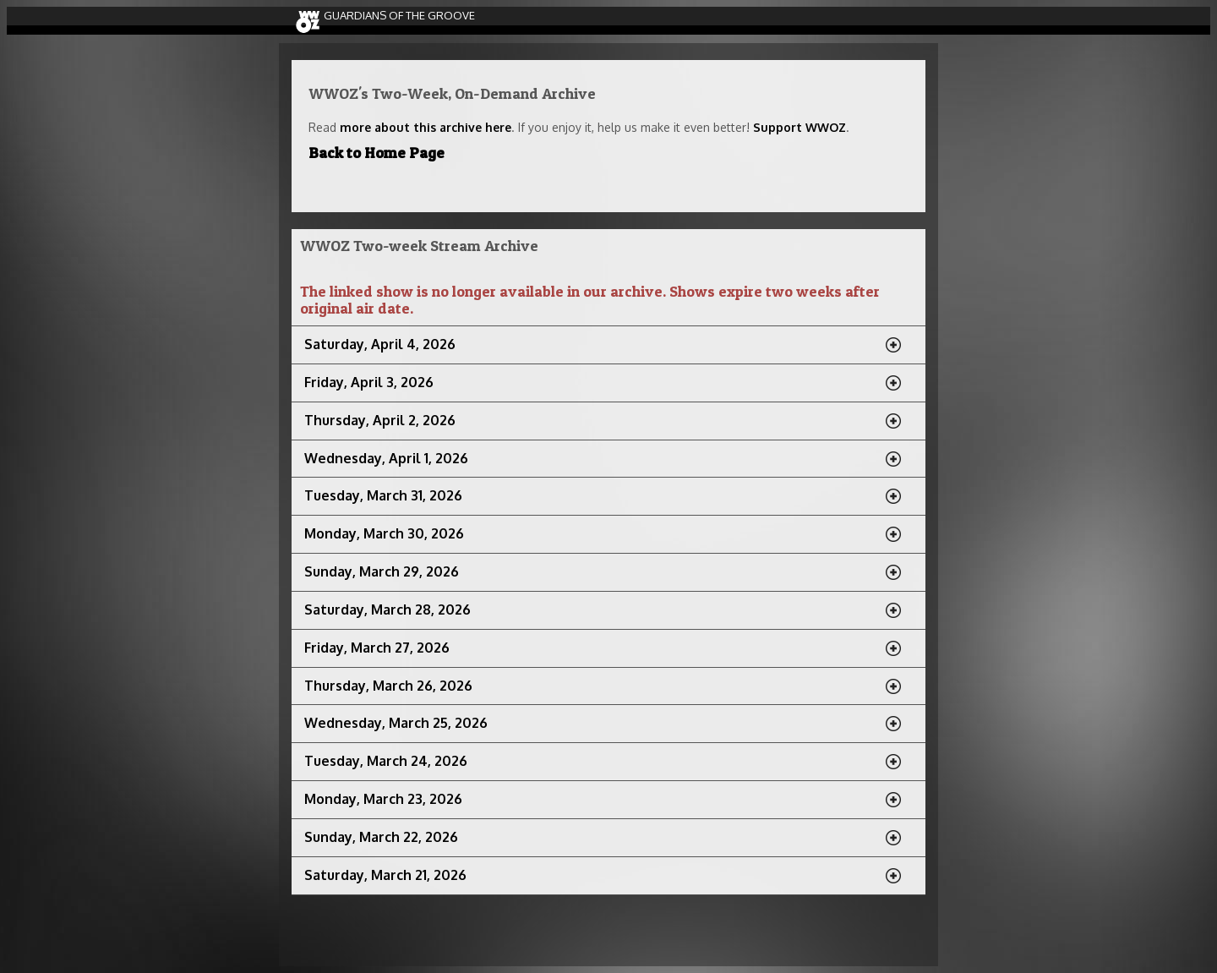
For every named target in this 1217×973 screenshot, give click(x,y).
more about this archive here (425, 127)
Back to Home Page (376, 152)
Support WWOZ (799, 127)
